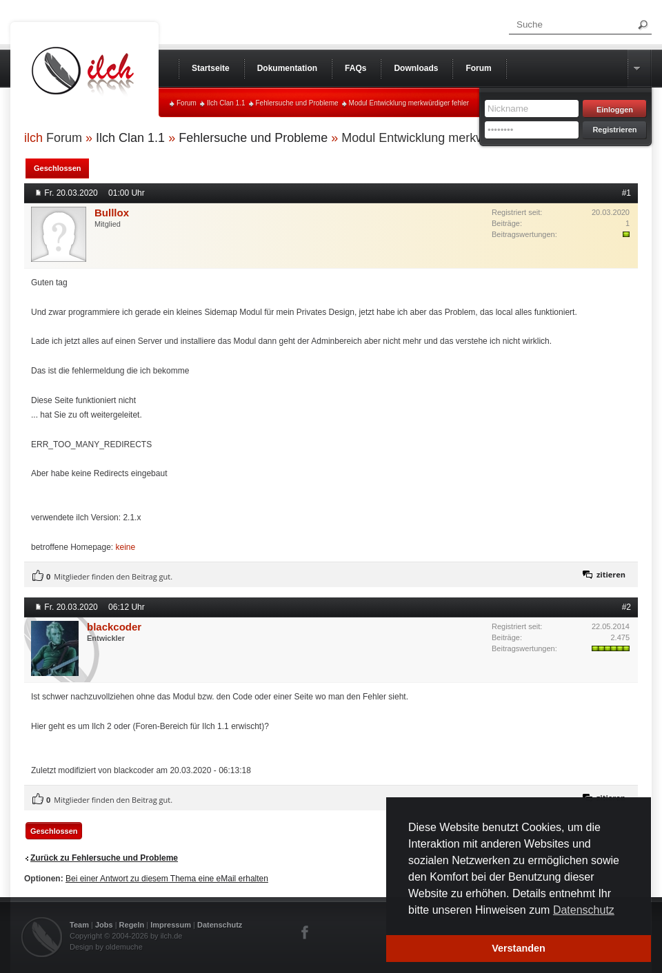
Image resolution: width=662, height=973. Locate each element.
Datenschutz (219, 925)
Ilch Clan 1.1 (226, 103)
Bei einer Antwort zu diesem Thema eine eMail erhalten (167, 878)
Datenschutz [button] (583, 910)
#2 (626, 607)
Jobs (104, 925)
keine (126, 547)
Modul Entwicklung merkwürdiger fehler (409, 103)
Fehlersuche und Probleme (297, 103)
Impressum (170, 925)
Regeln (132, 925)
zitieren (610, 574)
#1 (626, 193)
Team (79, 925)
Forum (187, 103)
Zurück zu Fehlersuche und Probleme (104, 858)
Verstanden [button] (518, 948)
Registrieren (614, 129)
